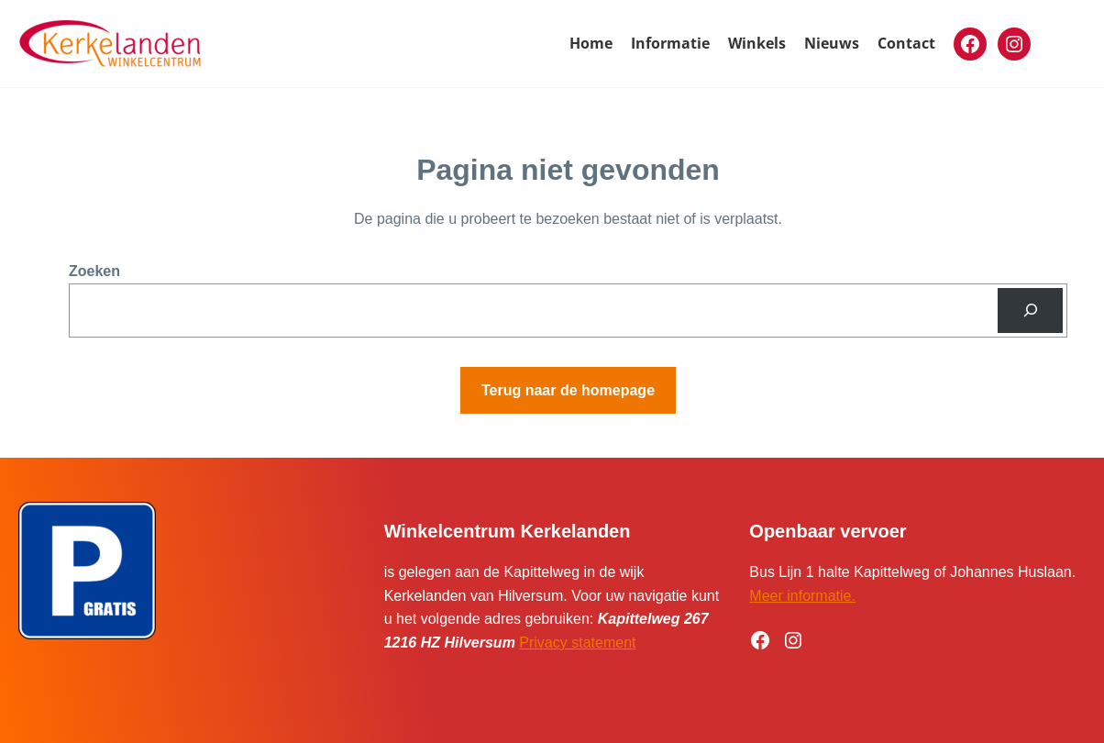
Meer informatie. (802, 596)
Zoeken (94, 271)
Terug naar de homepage (568, 390)
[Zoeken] (1030, 310)
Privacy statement (577, 642)
